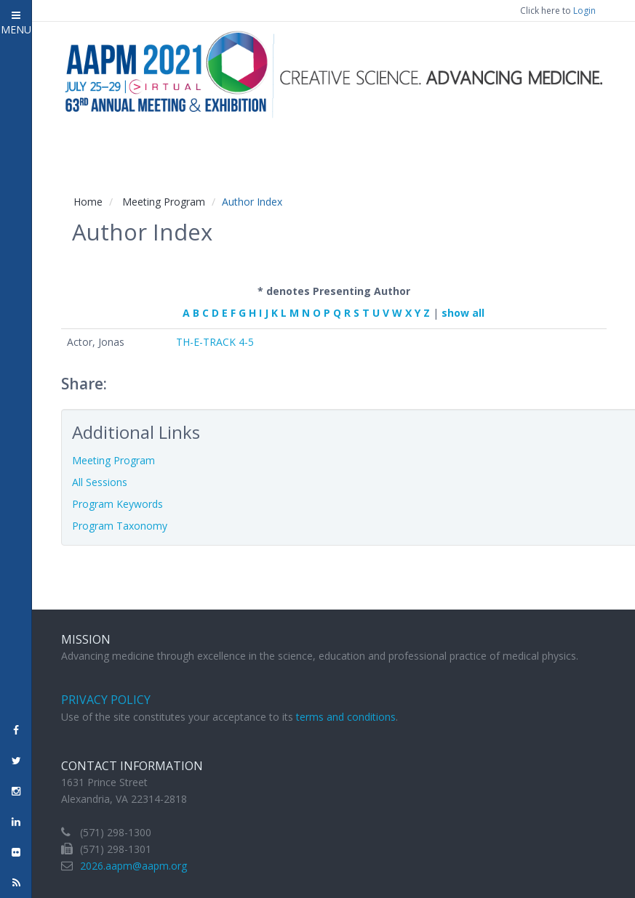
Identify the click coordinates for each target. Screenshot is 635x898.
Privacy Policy (106, 700)
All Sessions (99, 482)
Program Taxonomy (119, 526)
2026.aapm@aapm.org (133, 866)
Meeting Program (163, 202)
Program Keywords (117, 504)
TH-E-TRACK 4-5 (215, 342)
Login (584, 10)
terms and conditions (346, 717)
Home (88, 202)
